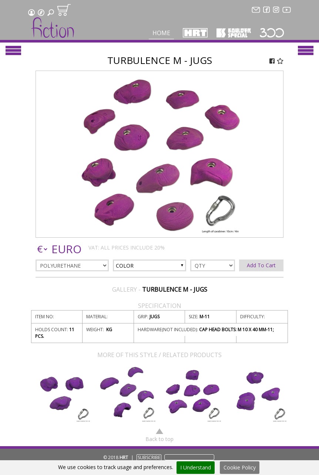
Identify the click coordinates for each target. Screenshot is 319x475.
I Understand (195, 467)
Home (161, 33)
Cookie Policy (240, 467)
